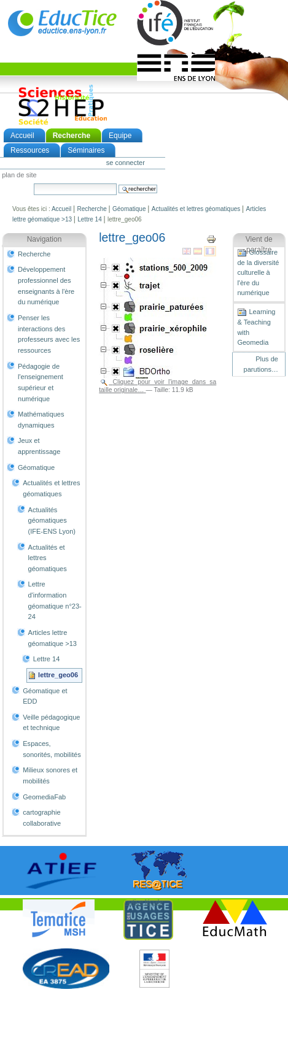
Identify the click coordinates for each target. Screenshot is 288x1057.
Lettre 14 (89, 219)
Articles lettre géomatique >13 (52, 638)
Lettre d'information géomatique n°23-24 (55, 600)
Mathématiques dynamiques (41, 419)
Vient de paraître (259, 245)
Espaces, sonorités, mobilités (51, 749)
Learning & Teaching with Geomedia (256, 326)
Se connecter (125, 162)
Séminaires (86, 150)
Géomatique (129, 209)
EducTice (62, 23)
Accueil (22, 135)
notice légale (144, 901)
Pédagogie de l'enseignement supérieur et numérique (40, 382)
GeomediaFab (44, 797)
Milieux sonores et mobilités (50, 775)
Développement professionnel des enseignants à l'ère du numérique (46, 286)
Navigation (44, 239)
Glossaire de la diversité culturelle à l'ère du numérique (258, 272)
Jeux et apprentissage (39, 446)
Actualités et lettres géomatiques (196, 209)
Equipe (120, 135)
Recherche (71, 135)
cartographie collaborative (42, 818)
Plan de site (19, 175)
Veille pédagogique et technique (51, 722)
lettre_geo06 (58, 674)
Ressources (29, 150)
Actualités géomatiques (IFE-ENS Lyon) (52, 520)
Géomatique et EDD (45, 696)
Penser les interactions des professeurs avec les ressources (49, 334)
